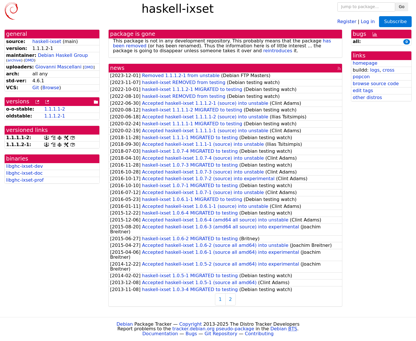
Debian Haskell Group (63, 55)
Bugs (191, 333)
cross (388, 70)
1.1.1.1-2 (54, 109)
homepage (365, 63)
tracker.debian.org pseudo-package (213, 328)
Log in (368, 21)
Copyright (190, 324)
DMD (29, 60)
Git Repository (221, 333)
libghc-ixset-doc (24, 173)
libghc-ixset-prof (25, 180)
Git (35, 87)
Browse (50, 87)
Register (346, 21)
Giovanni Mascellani (58, 67)
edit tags (363, 90)
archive (14, 60)
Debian (124, 324)
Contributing (259, 333)
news (117, 68)
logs (375, 70)
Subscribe (395, 21)
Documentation (160, 333)
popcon (361, 76)
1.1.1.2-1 (54, 116)
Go (401, 6)
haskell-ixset (46, 41)
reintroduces (277, 50)
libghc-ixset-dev (24, 166)
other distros (367, 97)
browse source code (376, 83)
